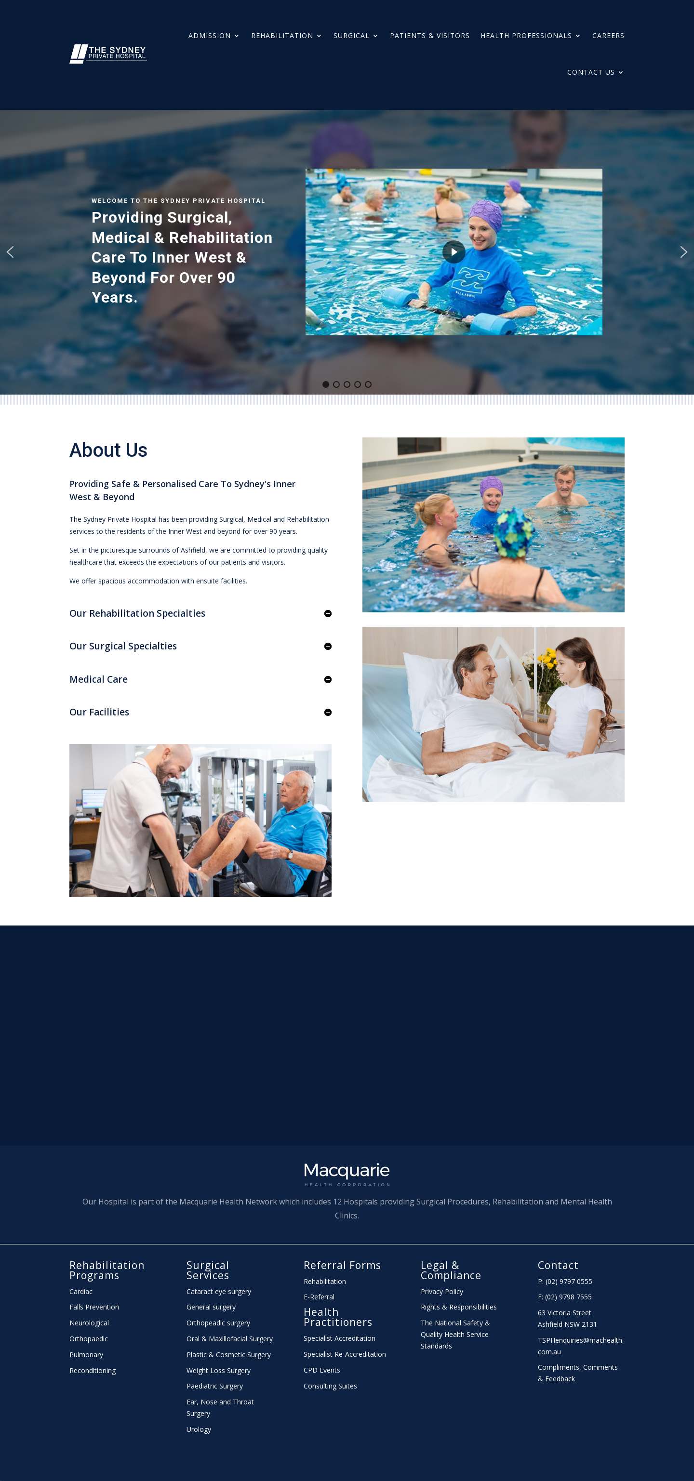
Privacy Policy (442, 1291)
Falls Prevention (94, 1306)
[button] (10, 252)
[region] (347, 252)
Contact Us (591, 72)
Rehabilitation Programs (107, 1270)
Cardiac (81, 1291)
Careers (608, 35)
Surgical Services (208, 1270)
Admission (209, 35)
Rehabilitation (282, 35)
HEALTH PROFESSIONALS (526, 35)
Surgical (352, 35)
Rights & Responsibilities (459, 1306)
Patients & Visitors (430, 35)
